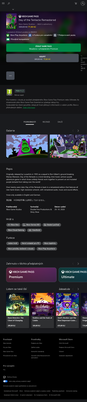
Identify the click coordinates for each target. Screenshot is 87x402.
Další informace (29, 107)
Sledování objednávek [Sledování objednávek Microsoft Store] (66, 355)
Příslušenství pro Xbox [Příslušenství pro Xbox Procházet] (10, 355)
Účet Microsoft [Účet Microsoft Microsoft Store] (63, 343)
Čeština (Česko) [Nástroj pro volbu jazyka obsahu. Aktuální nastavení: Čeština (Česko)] (12, 377)
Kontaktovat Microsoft (11, 391)
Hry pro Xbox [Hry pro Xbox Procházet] (7, 347)
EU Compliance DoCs (40, 395)
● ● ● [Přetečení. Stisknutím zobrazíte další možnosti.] (10, 75)
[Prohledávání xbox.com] (9, 3)
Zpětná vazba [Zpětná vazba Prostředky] (35, 347)
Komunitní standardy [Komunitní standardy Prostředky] (37, 351)
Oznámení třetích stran (11, 395)
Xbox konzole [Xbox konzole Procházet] (7, 343)
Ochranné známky (71, 391)
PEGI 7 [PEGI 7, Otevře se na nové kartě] (20, 91)
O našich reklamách (26, 395)
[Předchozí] (73, 130)
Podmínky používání (58, 391)
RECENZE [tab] (46, 122)
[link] (17, 310)
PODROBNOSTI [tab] (30, 122)
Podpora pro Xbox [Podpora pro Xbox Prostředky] (36, 343)
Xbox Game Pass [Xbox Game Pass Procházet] (8, 351)
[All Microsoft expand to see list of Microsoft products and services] (3, 3)
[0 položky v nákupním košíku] (77, 3)
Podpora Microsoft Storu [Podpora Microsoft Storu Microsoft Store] (66, 347)
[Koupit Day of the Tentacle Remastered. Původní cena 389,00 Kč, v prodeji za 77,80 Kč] (42, 58)
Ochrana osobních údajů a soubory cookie (37, 391)
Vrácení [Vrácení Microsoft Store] (61, 351)
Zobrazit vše (64, 288)
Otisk (21, 391)
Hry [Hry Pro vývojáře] (4, 369)
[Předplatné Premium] (31, 275)
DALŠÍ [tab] (60, 122)
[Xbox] (7, 9)
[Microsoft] (43, 1)
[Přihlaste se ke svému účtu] (83, 3)
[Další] (78, 130)
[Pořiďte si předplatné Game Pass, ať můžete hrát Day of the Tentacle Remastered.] (43, 48)
